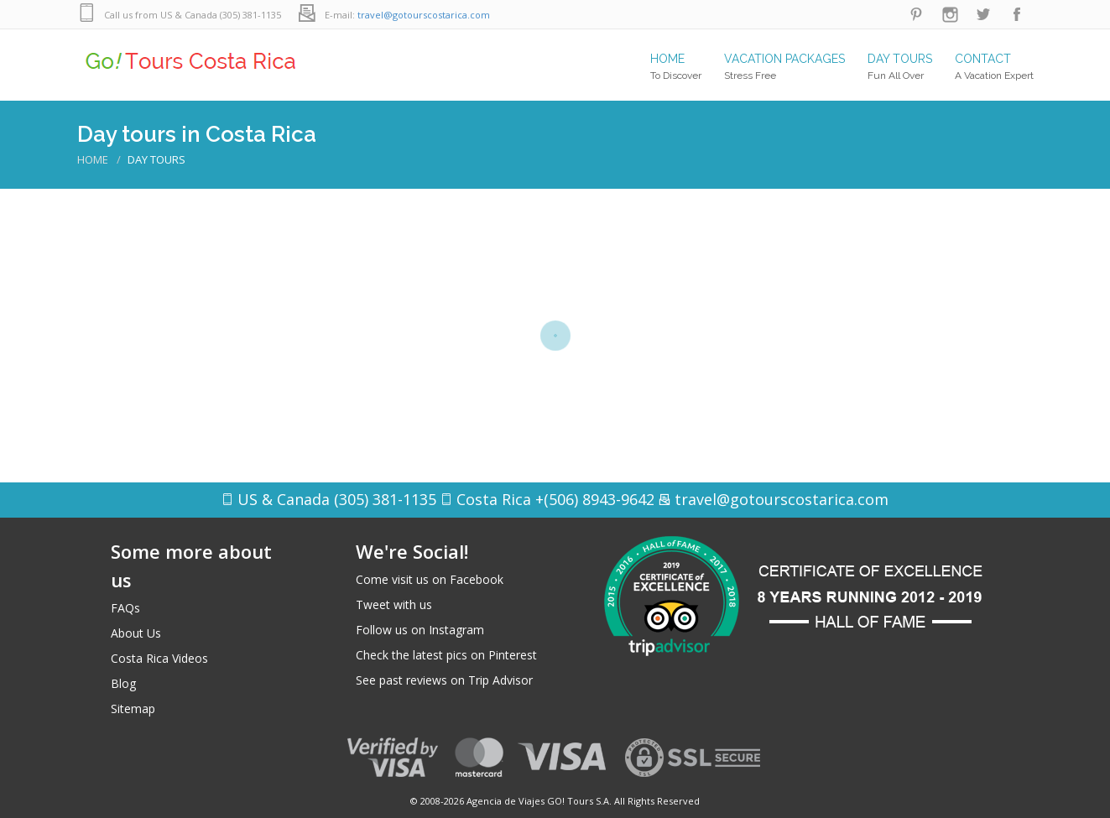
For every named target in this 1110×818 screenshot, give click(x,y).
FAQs (125, 608)
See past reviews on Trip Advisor (444, 680)
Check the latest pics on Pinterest (446, 655)
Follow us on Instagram (420, 630)
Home (92, 159)
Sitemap (133, 708)
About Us (136, 633)
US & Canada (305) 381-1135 (336, 499)
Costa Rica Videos (159, 658)
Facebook (1017, 14)
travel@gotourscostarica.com (423, 14)
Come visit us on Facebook (429, 579)
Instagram (950, 14)
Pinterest (916, 14)
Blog (123, 683)
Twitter (983, 14)
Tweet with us (394, 604)
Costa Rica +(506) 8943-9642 (555, 499)
